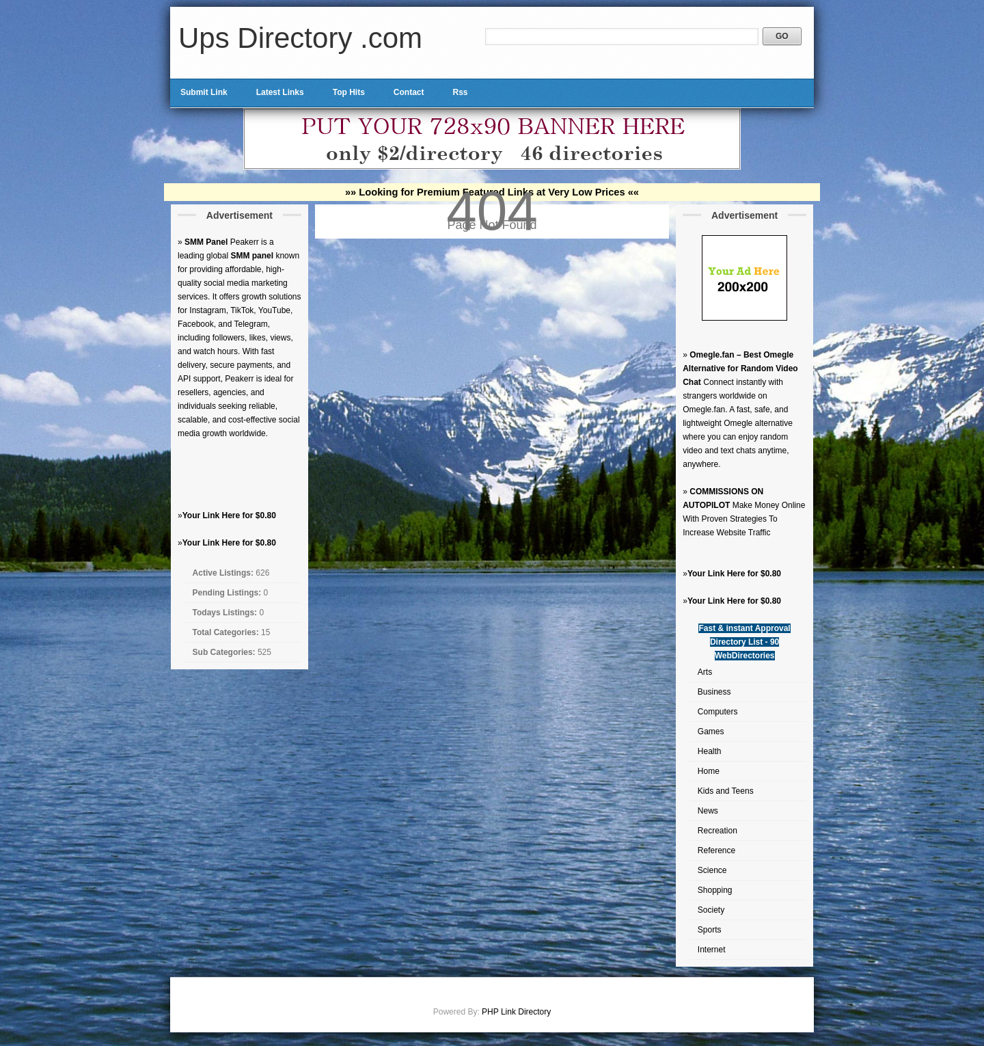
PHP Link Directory (516, 1012)
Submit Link (204, 92)
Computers (718, 711)
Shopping (715, 890)
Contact (409, 92)
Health (710, 751)
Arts (705, 672)
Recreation (717, 830)
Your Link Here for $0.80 (229, 515)
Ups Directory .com (300, 38)
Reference (716, 850)
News (708, 811)
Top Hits (349, 92)
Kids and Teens (726, 791)
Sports (710, 930)
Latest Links (280, 92)
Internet (712, 949)
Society (711, 910)
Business (714, 692)
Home (709, 771)
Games (711, 731)
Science (712, 870)
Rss (459, 92)
